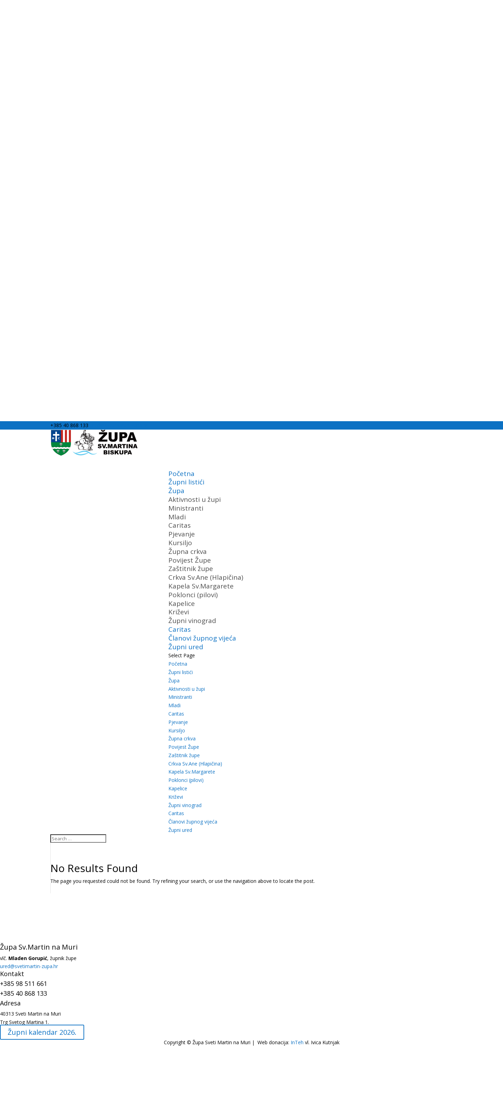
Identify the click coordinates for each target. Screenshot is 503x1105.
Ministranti (185, 508)
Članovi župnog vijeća (192, 821)
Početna (177, 663)
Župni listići (186, 481)
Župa (174, 680)
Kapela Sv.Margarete (201, 586)
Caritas (179, 525)
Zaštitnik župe (190, 568)
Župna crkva (187, 551)
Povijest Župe (189, 560)
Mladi (177, 516)
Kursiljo (180, 542)
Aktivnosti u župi (194, 499)
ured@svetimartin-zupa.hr (29, 966)
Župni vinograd (192, 620)
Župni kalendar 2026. (42, 1032)
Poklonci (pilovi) (193, 594)
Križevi (178, 611)
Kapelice (181, 603)
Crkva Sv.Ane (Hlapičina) (205, 577)
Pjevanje (181, 534)
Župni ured (180, 830)
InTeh (296, 1042)
